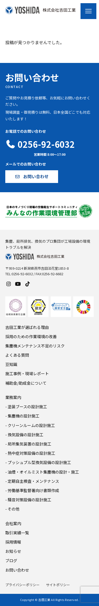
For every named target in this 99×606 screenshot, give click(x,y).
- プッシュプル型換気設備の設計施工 (38, 462)
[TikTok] (27, 283)
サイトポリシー (58, 584)
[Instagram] (8, 283)
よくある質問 (17, 355)
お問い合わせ (17, 570)
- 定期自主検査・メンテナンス (32, 481)
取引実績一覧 (17, 532)
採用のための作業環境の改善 (31, 336)
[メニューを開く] (88, 11)
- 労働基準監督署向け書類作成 (32, 490)
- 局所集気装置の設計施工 (28, 444)
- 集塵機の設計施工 (22, 416)
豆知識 (11, 364)
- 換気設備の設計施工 (24, 434)
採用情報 (13, 542)
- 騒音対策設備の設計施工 (28, 499)
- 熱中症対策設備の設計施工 (30, 453)
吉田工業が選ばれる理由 (27, 327)
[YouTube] (18, 283)
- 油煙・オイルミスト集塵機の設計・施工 (42, 472)
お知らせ (13, 551)
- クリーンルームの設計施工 (30, 425)
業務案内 (13, 397)
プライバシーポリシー (22, 584)
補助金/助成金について (25, 383)
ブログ (11, 560)
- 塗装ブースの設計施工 (26, 406)
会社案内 (13, 523)
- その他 (12, 509)
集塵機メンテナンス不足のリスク (35, 345)
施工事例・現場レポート (27, 373)
